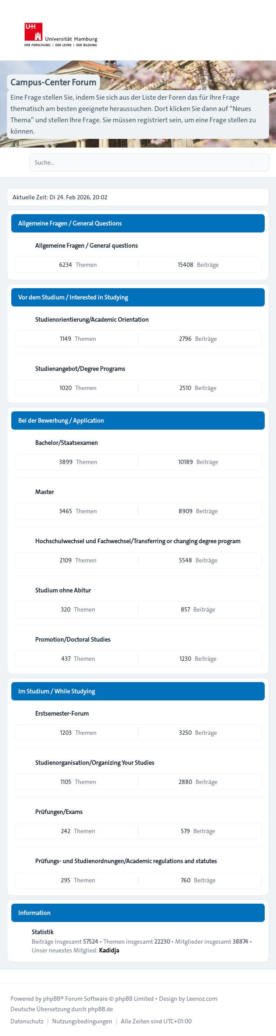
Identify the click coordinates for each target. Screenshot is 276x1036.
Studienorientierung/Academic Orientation (92, 319)
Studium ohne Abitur (63, 590)
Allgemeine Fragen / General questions (86, 245)
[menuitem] (26, 1021)
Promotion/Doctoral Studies (72, 639)
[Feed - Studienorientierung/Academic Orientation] (254, 319)
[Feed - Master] (254, 491)
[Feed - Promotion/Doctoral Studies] (254, 639)
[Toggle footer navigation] (10, 976)
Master (44, 492)
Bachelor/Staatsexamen (66, 442)
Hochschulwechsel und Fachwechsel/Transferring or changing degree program (137, 541)
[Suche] (244, 162)
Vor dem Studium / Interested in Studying (73, 297)
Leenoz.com (201, 998)
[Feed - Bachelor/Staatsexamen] (254, 442)
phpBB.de (100, 1009)
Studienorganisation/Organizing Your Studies (94, 762)
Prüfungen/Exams (59, 811)
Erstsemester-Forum (62, 713)
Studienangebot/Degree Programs (80, 368)
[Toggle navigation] (265, 30)
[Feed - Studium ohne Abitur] (254, 590)
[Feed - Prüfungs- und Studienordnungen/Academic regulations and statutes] (254, 861)
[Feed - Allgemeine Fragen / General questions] (254, 245)
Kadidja (109, 950)
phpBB (51, 998)
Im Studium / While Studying (56, 691)
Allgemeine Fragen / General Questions (70, 223)
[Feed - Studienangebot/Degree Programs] (254, 368)
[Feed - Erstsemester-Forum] (254, 713)
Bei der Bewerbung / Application (61, 420)
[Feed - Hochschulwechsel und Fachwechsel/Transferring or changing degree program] (254, 541)
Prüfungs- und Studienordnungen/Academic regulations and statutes (126, 861)
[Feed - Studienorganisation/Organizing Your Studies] (254, 762)
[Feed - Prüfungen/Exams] (254, 811)
